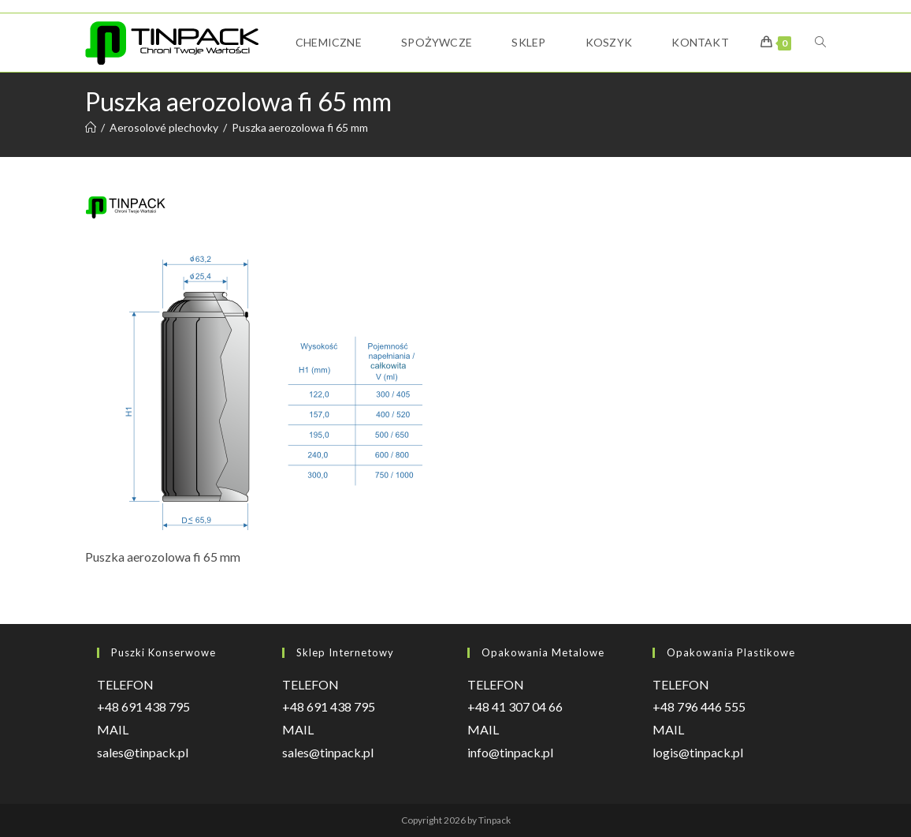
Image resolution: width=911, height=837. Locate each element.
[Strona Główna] (90, 127)
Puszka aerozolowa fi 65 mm (300, 127)
